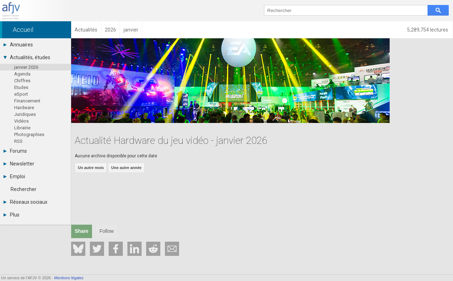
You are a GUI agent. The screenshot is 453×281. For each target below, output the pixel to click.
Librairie (22, 127)
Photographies (29, 134)
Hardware (24, 107)
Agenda (22, 74)
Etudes (21, 87)
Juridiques (25, 114)
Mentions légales (69, 278)
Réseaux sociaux (25, 202)
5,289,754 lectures (428, 30)
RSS (18, 141)
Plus (11, 215)
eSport (21, 94)
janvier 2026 (26, 67)
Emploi (14, 176)
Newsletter (19, 164)
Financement (27, 100)
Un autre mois (91, 167)
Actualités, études (27, 57)
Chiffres (22, 80)
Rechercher (23, 189)
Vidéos (21, 121)
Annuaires (18, 44)
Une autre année (126, 167)
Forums (15, 151)
